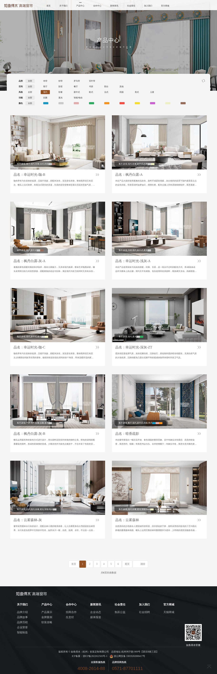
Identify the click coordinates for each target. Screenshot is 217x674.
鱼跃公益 (120, 612)
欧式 (91, 92)
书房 (91, 86)
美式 (137, 92)
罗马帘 (77, 81)
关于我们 (63, 6)
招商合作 (71, 612)
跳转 (143, 564)
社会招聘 (144, 612)
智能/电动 (78, 98)
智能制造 (22, 632)
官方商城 (165, 6)
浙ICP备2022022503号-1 (95, 656)
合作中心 (97, 6)
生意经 (70, 617)
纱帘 (60, 81)
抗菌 (45, 98)
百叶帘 (92, 81)
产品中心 (80, 6)
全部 (30, 81)
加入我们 (148, 6)
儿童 (152, 92)
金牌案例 (46, 617)
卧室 (60, 86)
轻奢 (60, 92)
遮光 (60, 98)
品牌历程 (22, 622)
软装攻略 (46, 622)
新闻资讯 (114, 6)
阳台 (106, 86)
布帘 (45, 81)
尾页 (127, 564)
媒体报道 (95, 617)
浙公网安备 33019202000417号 (127, 656)
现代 (45, 92)
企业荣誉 (22, 627)
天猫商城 (168, 612)
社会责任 (131, 6)
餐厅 (76, 86)
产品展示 (46, 612)
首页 (48, 6)
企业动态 (95, 612)
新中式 (77, 92)
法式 (106, 92)
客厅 (45, 86)
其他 (122, 86)
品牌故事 (22, 617)
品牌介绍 (22, 612)
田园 (122, 92)
